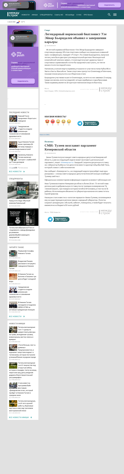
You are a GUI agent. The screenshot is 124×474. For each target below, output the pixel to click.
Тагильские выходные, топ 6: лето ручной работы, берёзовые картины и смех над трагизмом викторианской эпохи (22, 406)
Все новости (15, 171)
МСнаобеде (69, 14)
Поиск (109, 14)
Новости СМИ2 (44, 135)
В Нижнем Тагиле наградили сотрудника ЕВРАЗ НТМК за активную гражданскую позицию (22, 306)
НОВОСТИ (26, 14)
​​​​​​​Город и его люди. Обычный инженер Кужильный (19, 202)
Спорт (47, 30)
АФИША (35, 14)
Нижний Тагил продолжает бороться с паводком (27, 118)
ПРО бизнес (88, 14)
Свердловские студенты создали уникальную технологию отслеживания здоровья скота (20, 131)
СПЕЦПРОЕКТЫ (46, 14)
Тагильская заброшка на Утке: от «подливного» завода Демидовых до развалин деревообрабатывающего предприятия (22, 232)
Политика (49, 142)
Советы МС (59, 14)
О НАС (78, 14)
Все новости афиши (19, 417)
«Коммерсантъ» (67, 162)
